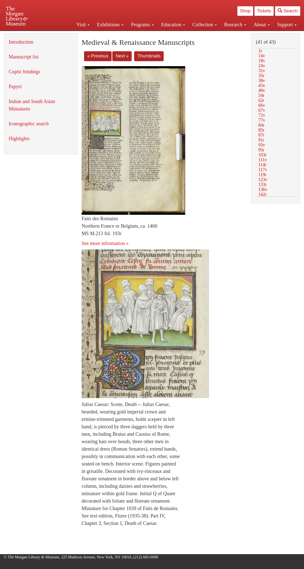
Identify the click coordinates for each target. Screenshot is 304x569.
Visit (83, 24)
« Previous (97, 56)
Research (235, 24)
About (262, 24)
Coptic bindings (24, 71)
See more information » (105, 243)
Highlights (19, 138)
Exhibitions (110, 24)
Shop (245, 10)
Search (288, 10)
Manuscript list (24, 56)
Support (287, 24)
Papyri (15, 86)
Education (173, 24)
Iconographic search (29, 123)
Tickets (264, 10)
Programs (142, 24)
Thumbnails (148, 56)
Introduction (21, 42)
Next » (122, 56)
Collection (204, 24)
